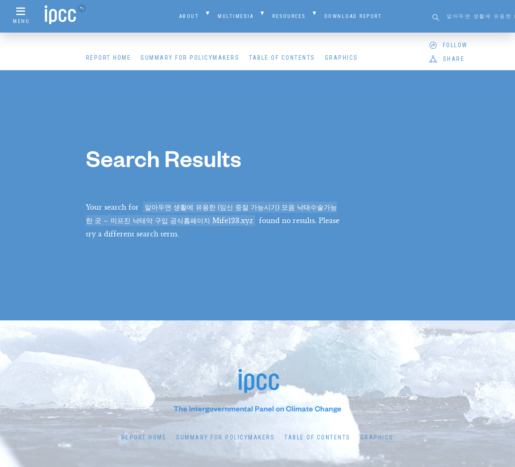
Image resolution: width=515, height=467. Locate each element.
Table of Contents (282, 57)
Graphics (341, 57)
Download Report (353, 16)
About (189, 16)
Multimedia (236, 16)
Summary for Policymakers (190, 57)
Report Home (108, 57)
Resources (289, 16)
